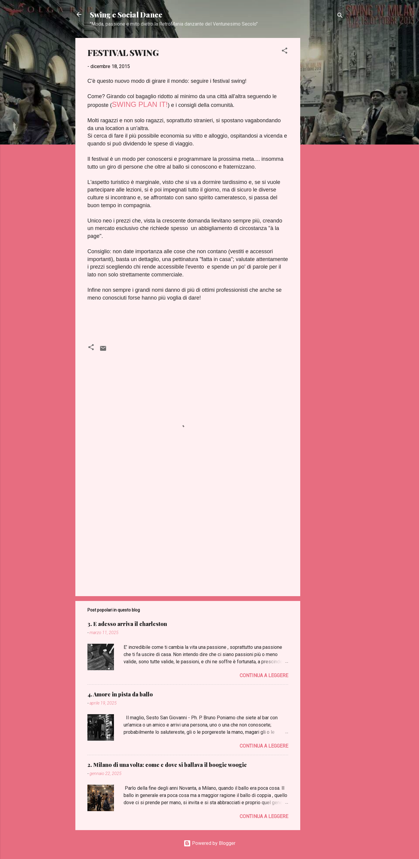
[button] (284, 51)
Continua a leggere (264, 675)
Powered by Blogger (209, 843)
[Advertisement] (324, 128)
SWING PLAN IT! (140, 104)
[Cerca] (340, 16)
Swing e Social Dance (126, 14)
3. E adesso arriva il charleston (127, 623)
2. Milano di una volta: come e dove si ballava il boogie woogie (167, 764)
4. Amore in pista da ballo (120, 694)
